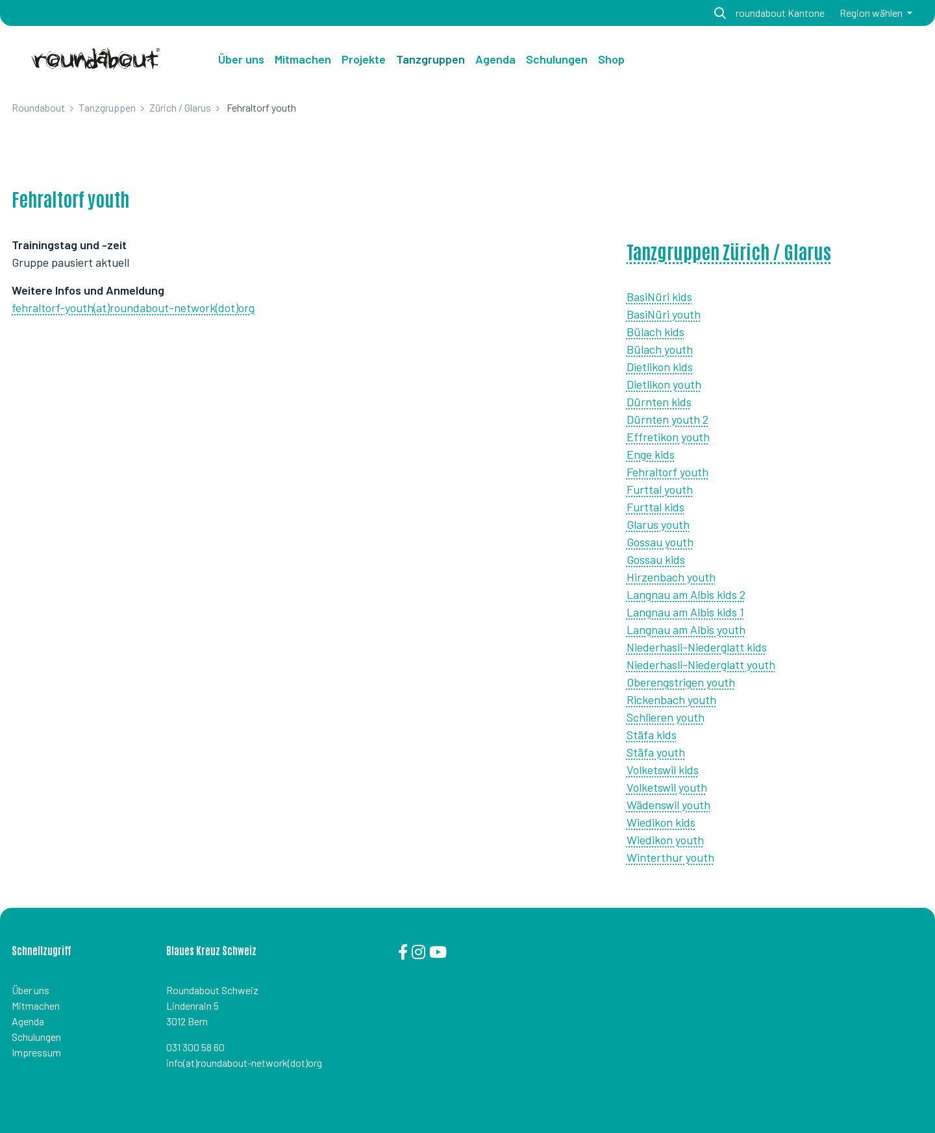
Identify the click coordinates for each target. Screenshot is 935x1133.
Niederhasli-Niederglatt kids (697, 647)
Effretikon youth (668, 437)
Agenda (28, 1021)
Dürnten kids (659, 402)
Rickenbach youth (671, 699)
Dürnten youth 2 (667, 419)
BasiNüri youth (664, 314)
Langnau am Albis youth (686, 629)
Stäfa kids (652, 734)
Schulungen (36, 1036)
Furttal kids (655, 507)
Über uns (241, 59)
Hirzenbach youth (671, 577)
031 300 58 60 (195, 1047)
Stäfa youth (656, 752)
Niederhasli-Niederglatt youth (701, 664)
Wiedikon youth (665, 840)
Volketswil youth (667, 787)
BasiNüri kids (659, 296)
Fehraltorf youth (667, 472)
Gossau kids (656, 559)
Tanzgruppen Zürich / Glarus (729, 251)
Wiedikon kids (661, 822)
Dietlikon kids (660, 366)
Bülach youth (660, 349)
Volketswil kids (663, 769)
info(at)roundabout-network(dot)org (244, 1062)
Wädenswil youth (668, 805)
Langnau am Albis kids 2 (686, 594)
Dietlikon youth (664, 384)
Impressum (36, 1052)
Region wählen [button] (872, 12)
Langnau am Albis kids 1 (685, 612)
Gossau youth (660, 542)
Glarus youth (658, 524)
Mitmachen (36, 1005)
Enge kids (651, 454)
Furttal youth (660, 489)
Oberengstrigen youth (681, 682)
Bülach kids (655, 331)
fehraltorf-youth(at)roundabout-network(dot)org (133, 307)
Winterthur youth (670, 857)
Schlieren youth (665, 717)
